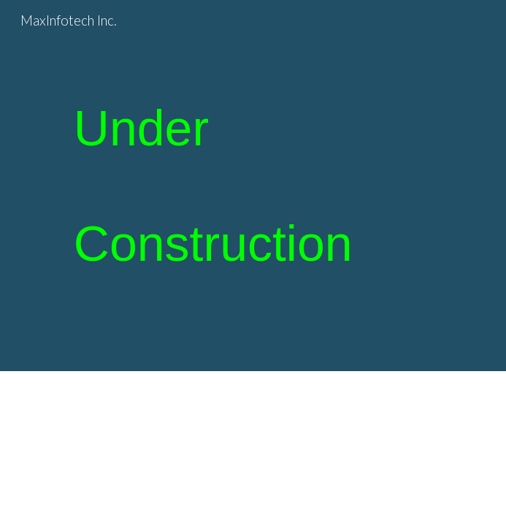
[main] (253, 185)
